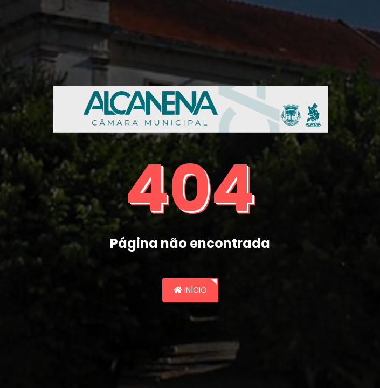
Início (190, 290)
